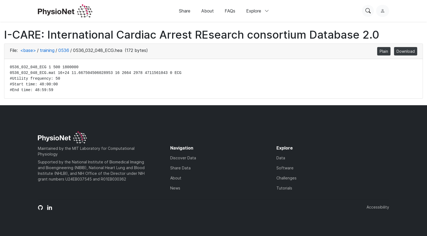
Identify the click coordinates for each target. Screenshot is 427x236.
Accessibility (378, 207)
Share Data (180, 168)
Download (405, 51)
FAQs (230, 11)
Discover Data (183, 158)
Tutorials (284, 188)
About (207, 11)
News (175, 188)
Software (285, 168)
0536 (63, 50)
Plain (384, 51)
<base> (28, 50)
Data (280, 158)
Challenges (286, 178)
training (47, 50)
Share (184, 11)
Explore (257, 11)
